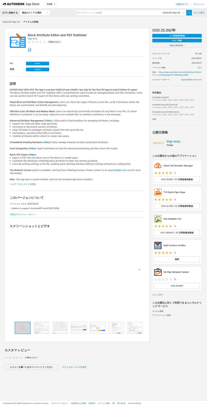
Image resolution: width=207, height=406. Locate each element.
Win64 (37, 63)
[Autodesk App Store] (21, 4)
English (37, 69)
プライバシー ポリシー (60, 403)
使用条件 (92, 403)
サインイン (199, 4)
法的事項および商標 (78, 403)
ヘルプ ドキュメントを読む (23, 184)
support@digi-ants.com (119, 170)
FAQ (113, 403)
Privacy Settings (134, 403)
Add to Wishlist (177, 45)
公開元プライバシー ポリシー (23, 214)
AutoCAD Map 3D (11, 21)
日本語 (51, 4)
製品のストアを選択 (32, 12)
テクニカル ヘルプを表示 (74, 367)
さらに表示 (157, 294)
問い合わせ (121, 403)
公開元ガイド (182, 4)
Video (48, 120)
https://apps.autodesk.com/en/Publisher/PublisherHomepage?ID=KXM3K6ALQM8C (179, 73)
